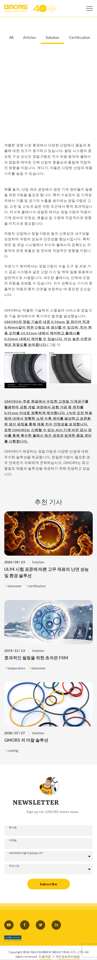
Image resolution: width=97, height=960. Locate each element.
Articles (29, 37)
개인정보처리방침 (67, 956)
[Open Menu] (89, 8)
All (11, 37)
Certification (79, 37)
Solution (52, 37)
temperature (16, 668)
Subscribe (48, 884)
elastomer (14, 586)
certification (37, 586)
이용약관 (45, 956)
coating (12, 750)
